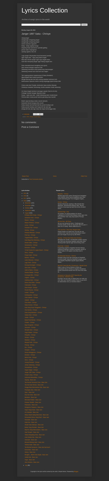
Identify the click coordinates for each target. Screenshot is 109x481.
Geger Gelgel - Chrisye (31, 370)
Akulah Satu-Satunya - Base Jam (34, 425)
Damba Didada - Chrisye (32, 272)
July (26, 465)
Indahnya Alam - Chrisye (32, 280)
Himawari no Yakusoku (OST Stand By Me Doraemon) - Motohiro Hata (70, 276)
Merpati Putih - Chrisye (31, 342)
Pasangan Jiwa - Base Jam (32, 390)
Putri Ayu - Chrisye (30, 235)
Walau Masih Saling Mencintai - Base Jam (37, 415)
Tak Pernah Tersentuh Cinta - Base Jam (36, 382)
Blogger (76, 471)
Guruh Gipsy (37, 116)
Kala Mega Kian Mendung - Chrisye (35, 240)
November (28, 205)
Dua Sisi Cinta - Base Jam (32, 395)
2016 (25, 201)
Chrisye (32, 116)
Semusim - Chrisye (30, 327)
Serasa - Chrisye (29, 337)
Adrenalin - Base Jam (31, 440)
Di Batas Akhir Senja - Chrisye (33, 215)
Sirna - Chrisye (29, 252)
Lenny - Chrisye (29, 225)
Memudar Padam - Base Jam (33, 400)
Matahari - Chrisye (30, 340)
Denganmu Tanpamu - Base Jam (34, 407)
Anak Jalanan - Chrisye (31, 297)
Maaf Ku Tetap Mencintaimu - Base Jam (36, 430)
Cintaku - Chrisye (29, 322)
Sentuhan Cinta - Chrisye (32, 217)
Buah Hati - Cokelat (63, 246)
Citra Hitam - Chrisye (31, 302)
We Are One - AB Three (64, 221)
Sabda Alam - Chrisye (31, 315)
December (28, 203)
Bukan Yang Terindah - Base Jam (34, 427)
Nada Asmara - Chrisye (31, 305)
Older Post (84, 176)
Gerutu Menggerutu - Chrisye (33, 352)
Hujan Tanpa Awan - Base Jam (33, 410)
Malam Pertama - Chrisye (32, 222)
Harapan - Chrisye (30, 350)
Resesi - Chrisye (29, 220)
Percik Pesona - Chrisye (31, 290)
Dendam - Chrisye (30, 355)
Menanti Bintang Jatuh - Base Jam (34, 442)
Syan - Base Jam (29, 392)
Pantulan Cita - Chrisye (31, 227)
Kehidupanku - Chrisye (31, 295)
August (27, 213)
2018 (25, 196)
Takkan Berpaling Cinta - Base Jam (35, 435)
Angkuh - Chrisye (29, 277)
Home (55, 176)
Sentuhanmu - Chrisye (31, 245)
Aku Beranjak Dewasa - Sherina (67, 256)
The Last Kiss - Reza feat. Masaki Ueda (69, 229)
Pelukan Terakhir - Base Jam (33, 402)
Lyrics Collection (45, 10)
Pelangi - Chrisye (29, 345)
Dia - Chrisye (28, 347)
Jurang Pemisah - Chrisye (32, 362)
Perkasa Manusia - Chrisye (32, 232)
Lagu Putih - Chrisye (30, 262)
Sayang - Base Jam (30, 380)
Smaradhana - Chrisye (31, 367)
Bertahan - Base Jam (31, 397)
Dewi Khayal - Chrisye (31, 287)
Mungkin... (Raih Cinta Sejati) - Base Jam (36, 454)
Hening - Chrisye (29, 230)
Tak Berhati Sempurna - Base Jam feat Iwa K (37, 447)
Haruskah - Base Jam (31, 420)
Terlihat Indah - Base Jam (32, 444)
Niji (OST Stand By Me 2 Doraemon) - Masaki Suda (72, 265)
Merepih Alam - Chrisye (31, 330)
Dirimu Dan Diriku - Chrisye (32, 282)
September (28, 210)
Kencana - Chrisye (30, 247)
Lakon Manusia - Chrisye (32, 260)
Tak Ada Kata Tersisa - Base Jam (34, 385)
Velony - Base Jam (30, 452)
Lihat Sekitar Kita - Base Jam (33, 437)
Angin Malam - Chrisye (31, 332)
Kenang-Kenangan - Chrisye (33, 265)
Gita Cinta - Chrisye (30, 267)
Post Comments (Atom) (36, 179)
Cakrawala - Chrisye (30, 285)
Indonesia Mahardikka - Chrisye (34, 377)
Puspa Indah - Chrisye (31, 255)
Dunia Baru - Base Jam (31, 449)
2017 (25, 198)
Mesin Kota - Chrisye (31, 357)
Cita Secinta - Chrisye (31, 310)
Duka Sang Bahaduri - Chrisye (33, 312)
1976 (27, 116)
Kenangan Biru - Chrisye (32, 275)
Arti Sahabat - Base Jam (32, 412)
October (27, 208)
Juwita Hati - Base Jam (31, 457)
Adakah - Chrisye (29, 300)
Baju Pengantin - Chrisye (32, 325)
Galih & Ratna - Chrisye (31, 270)
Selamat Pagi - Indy (63, 212)
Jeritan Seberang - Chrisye (32, 365)
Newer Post (25, 176)
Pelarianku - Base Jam (31, 405)
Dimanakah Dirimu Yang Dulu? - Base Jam (37, 417)
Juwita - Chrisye (29, 317)
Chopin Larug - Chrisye (31, 375)
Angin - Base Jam (30, 460)
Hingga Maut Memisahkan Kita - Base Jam (37, 387)
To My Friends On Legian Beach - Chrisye (36, 250)
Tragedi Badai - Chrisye (31, 237)
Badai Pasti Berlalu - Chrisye (33, 320)
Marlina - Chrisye (29, 257)
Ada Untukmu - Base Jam (32, 462)
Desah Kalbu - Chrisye (31, 242)
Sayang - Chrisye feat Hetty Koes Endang (69, 238)
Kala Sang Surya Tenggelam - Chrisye (35, 307)
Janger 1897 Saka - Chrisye (33, 372)
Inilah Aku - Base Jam (31, 422)
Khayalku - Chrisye (30, 335)
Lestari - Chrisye (29, 292)
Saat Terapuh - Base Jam (32, 432)
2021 (25, 193)
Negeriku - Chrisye (63, 194)
